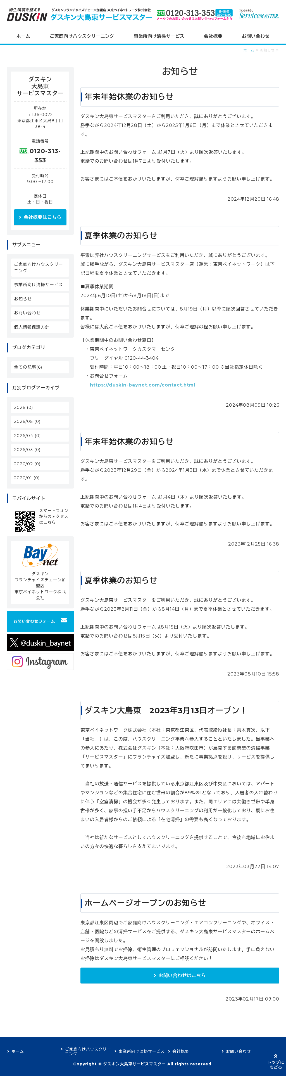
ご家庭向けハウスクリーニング (82, 36)
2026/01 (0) (27, 477)
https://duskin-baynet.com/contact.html (143, 385)
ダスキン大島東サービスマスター (134, 1063)
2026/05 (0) (27, 421)
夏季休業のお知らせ (121, 235)
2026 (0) (23, 407)
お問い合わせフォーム (34, 621)
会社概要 (213, 36)
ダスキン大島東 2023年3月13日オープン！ (166, 710)
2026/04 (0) (27, 435)
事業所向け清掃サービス (159, 36)
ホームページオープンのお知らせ (145, 903)
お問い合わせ (256, 36)
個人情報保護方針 (32, 327)
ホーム (23, 36)
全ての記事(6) (28, 367)
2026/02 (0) (27, 463)
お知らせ (23, 299)
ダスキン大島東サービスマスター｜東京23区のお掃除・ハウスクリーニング (82, 14)
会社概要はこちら (43, 217)
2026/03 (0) (27, 449)
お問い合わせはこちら (182, 975)
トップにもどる (276, 1065)
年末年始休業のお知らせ (129, 96)
